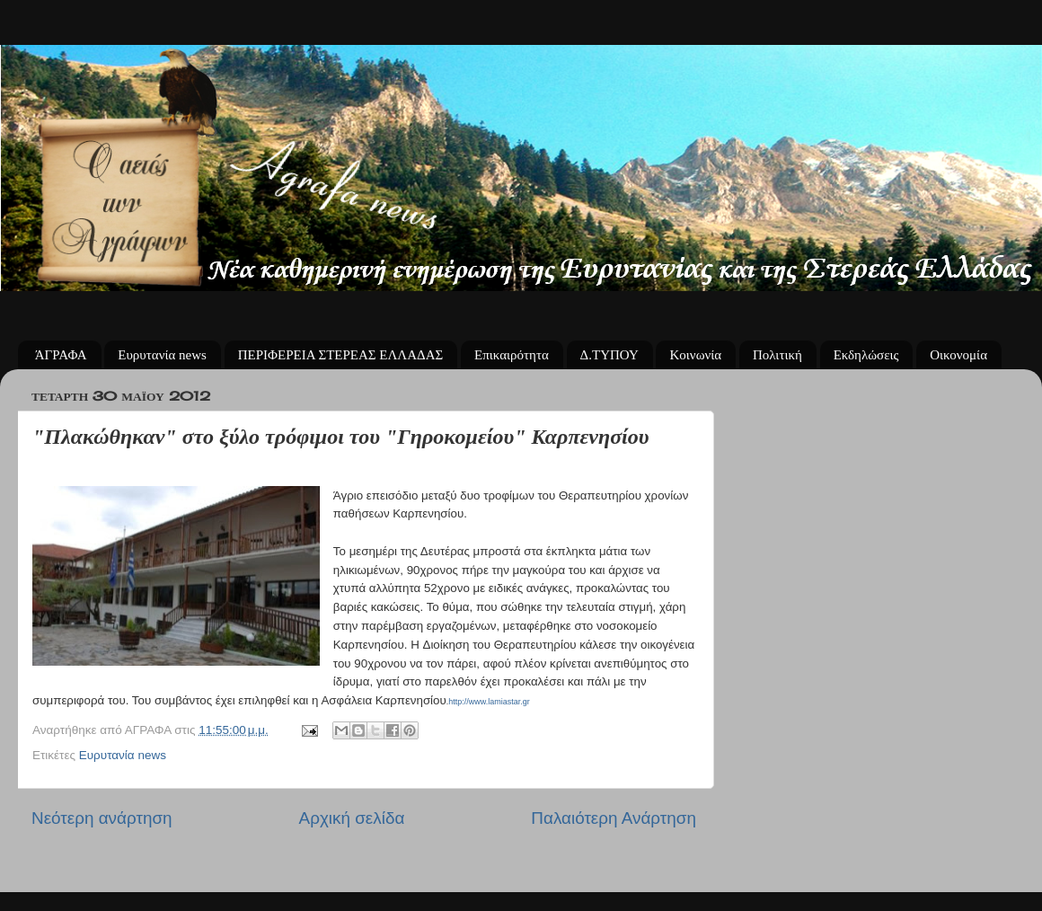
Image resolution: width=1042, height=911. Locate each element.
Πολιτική (777, 355)
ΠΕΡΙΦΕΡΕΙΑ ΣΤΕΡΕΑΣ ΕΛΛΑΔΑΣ (341, 355)
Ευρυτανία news (162, 355)
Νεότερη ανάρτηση (101, 818)
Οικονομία (958, 355)
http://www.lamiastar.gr (489, 701)
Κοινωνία (695, 355)
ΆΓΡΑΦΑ (61, 355)
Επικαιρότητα (511, 355)
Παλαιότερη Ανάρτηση (613, 818)
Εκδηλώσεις (866, 355)
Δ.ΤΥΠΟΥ (609, 355)
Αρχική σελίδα (352, 818)
